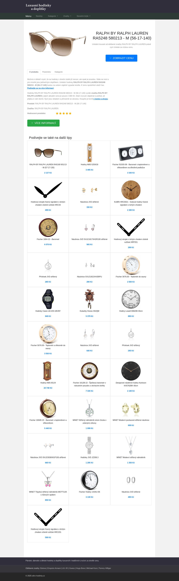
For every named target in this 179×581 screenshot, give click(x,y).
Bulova (43, 568)
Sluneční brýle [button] (83, 16)
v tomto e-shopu (101, 99)
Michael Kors (92, 568)
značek (83, 561)
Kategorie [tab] (59, 72)
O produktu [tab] (33, 72)
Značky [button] (66, 16)
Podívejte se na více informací (40, 88)
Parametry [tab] (46, 72)
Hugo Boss (80, 568)
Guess (72, 568)
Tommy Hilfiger (105, 568)
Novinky (39, 16)
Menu (28, 16)
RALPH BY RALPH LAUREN (134, 44)
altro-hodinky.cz (38, 576)
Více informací (45, 123)
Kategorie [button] (52, 16)
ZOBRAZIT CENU (123, 58)
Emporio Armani (54, 568)
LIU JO (65, 568)
